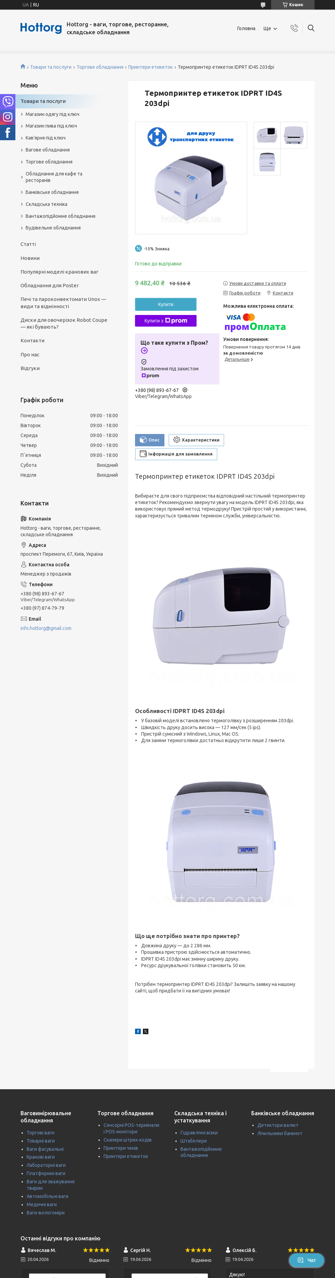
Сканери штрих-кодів (128, 1140)
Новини (30, 258)
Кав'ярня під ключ (46, 138)
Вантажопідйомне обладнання (60, 216)
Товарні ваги (41, 1141)
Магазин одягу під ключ (52, 114)
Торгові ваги (40, 1132)
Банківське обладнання (52, 192)
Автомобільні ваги (47, 1196)
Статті (28, 244)
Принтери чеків (121, 1148)
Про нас (30, 354)
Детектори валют (277, 1125)
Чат (306, 1260)
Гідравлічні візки (199, 1132)
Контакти (32, 340)
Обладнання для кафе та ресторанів (54, 177)
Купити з (165, 321)
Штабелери (193, 1141)
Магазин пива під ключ (51, 126)
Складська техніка (46, 204)
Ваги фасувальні (45, 1149)
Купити (166, 304)
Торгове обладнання (100, 67)
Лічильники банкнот (280, 1133)
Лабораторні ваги (46, 1165)
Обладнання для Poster (50, 285)
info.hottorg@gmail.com (46, 628)
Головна (246, 28)
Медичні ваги (42, 1204)
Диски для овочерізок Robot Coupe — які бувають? (64, 323)
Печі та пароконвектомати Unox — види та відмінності (63, 302)
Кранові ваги (41, 1157)
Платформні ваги (46, 1173)
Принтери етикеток (150, 67)
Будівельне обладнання (53, 227)
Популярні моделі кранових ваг (59, 272)
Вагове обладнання (48, 150)
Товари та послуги (50, 67)
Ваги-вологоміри (46, 1212)
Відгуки (30, 368)
